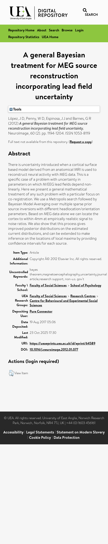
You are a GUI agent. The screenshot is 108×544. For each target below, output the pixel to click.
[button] (11, 373)
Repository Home (21, 30)
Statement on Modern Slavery (81, 432)
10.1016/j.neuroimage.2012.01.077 (54, 349)
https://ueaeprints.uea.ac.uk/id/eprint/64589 (62, 343)
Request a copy (81, 141)
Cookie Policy (40, 437)
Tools (15, 109)
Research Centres (83, 296)
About (41, 30)
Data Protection (67, 437)
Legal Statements (40, 432)
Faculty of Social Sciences (48, 285)
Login (79, 30)
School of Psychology (85, 285)
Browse (67, 30)
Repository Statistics (23, 36)
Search (54, 30)
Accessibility (13, 432)
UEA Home (50, 36)
